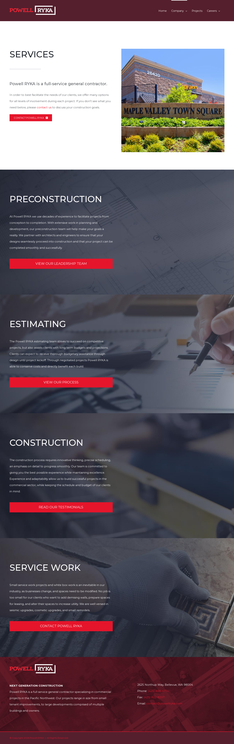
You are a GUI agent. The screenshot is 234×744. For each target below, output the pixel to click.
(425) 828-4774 (158, 691)
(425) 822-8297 (154, 697)
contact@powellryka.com (164, 703)
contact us (44, 107)
